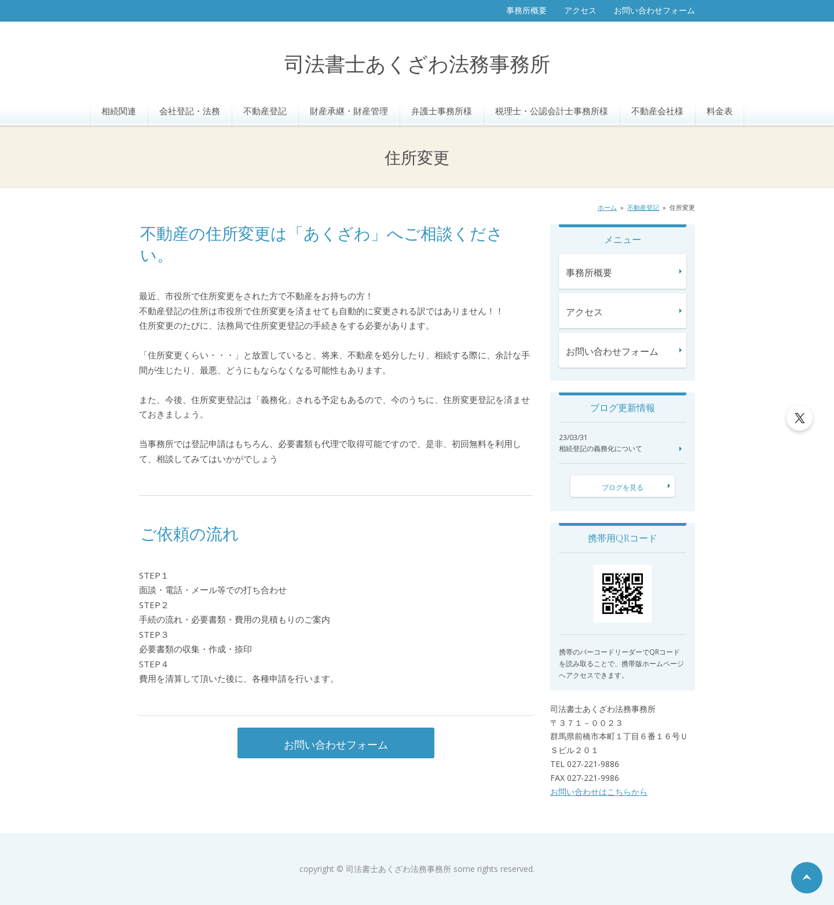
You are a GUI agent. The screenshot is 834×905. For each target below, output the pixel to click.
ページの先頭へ (806, 877)
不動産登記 (265, 111)
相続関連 (118, 111)
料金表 (720, 111)
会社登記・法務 (189, 111)
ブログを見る (622, 487)
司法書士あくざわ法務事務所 (417, 65)
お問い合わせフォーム (654, 10)
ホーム (607, 207)
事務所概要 (526, 10)
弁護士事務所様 (441, 111)
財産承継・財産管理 (349, 111)
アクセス (580, 10)
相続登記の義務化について (600, 448)
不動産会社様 (657, 111)
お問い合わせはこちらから (599, 791)
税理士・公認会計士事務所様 (551, 111)
